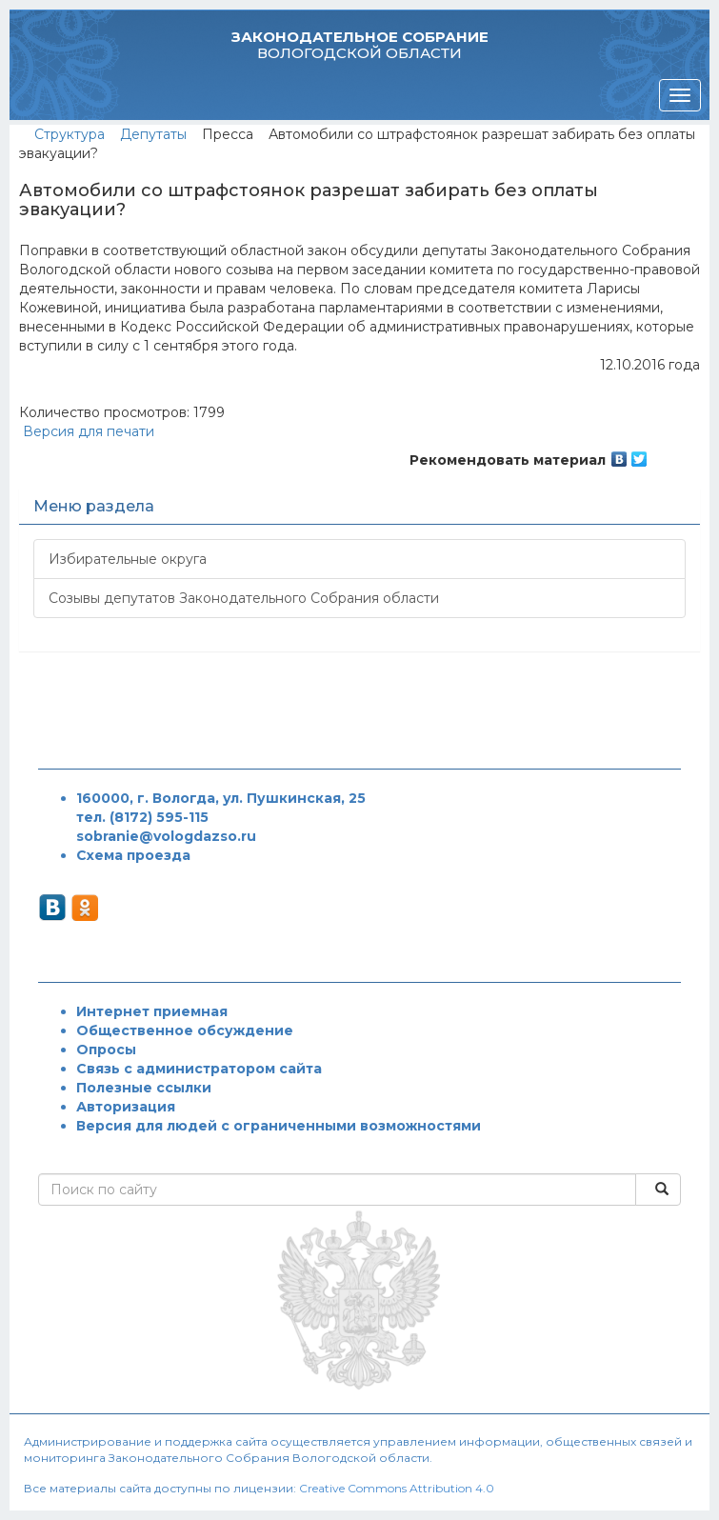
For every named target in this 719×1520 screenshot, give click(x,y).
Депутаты (153, 134)
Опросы (106, 1049)
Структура (69, 134)
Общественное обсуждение (184, 1030)
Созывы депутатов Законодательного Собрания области (244, 598)
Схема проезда (133, 855)
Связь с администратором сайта (199, 1068)
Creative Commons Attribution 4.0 (396, 1488)
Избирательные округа (128, 559)
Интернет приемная (152, 1011)
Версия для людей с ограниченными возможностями (278, 1125)
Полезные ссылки (143, 1087)
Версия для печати (86, 431)
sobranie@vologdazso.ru (166, 836)
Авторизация (125, 1106)
